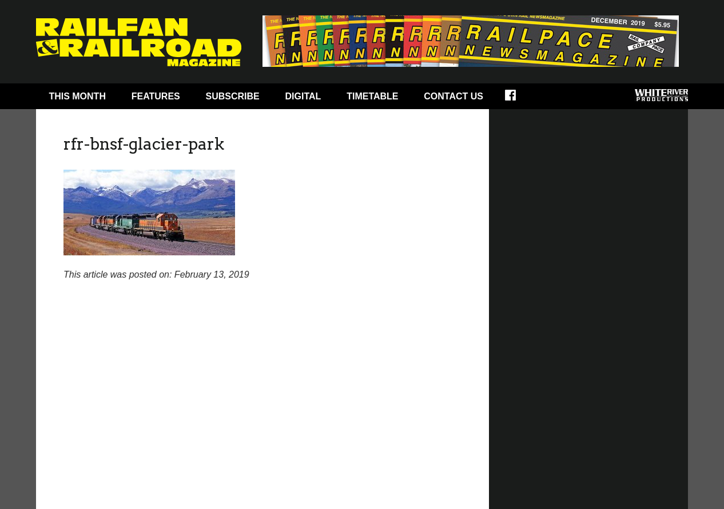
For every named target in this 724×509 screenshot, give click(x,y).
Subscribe (233, 96)
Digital (303, 96)
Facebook (518, 99)
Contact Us (453, 96)
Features (156, 96)
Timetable (372, 96)
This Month (77, 96)
